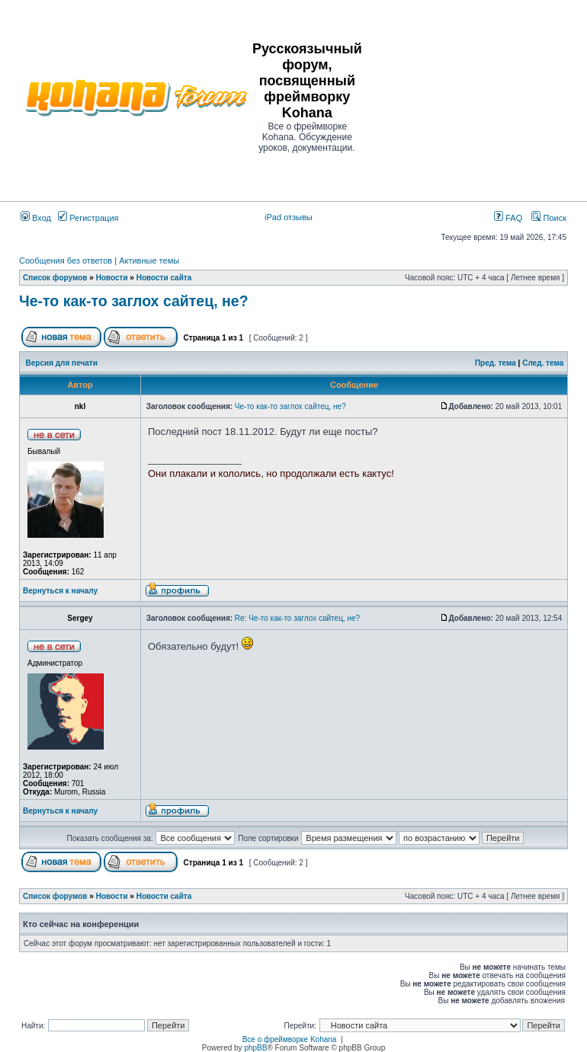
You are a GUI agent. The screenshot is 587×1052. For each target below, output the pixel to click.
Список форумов (55, 277)
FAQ (508, 217)
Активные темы (149, 260)
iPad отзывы (289, 217)
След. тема (542, 363)
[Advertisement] (475, 97)
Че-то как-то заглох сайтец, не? (134, 301)
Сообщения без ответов (65, 260)
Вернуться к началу (60, 591)
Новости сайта (164, 277)
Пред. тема (495, 363)
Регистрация (88, 217)
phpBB (255, 1048)
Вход (36, 217)
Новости (112, 277)
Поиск (548, 217)
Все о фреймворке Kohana (289, 1039)
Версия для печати (62, 363)
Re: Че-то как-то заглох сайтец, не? (297, 618)
